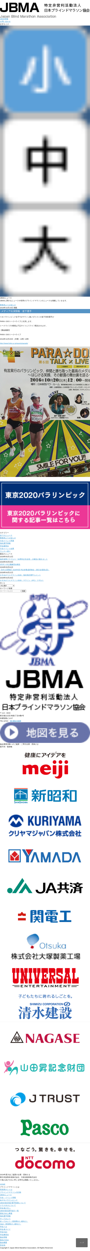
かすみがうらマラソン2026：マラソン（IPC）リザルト (22, 580)
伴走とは (3, 1227)
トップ (82, 1242)
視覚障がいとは (6, 1190)
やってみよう (5, 1219)
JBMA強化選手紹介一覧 (9, 1211)
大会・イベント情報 (8, 1198)
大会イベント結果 (7, 549)
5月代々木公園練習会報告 (10, 564)
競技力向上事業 (6, 1213)
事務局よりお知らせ (8, 305)
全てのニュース (6, 535)
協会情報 (3, 1237)
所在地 (2, 1245)
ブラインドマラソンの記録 (10, 1192)
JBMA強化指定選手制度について (13, 1203)
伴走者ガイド (5, 1229)
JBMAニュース (6, 1195)
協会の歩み (4, 1240)
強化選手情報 (5, 543)
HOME (2, 1184)
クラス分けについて (8, 1205)
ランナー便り (5, 551)
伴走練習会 (4, 546)
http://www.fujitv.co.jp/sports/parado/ (14, 343)
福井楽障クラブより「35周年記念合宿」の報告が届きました (24, 559)
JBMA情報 (4, 19)
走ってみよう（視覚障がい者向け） (14, 1221)
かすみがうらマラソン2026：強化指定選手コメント (20, 575)
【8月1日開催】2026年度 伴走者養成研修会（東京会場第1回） (25, 570)
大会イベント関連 (7, 541)
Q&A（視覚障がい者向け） (10, 1224)
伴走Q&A (3, 1232)
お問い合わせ (5, 21)
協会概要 (3, 1242)
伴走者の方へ (5, 1208)
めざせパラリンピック (9, 1200)
